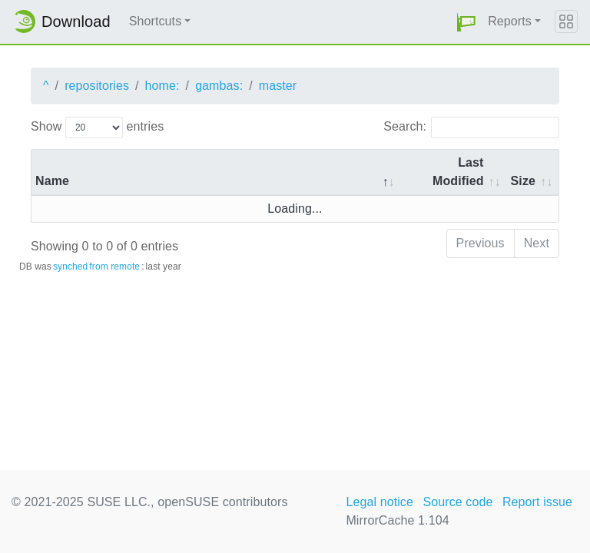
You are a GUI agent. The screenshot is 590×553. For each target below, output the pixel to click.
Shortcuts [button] (155, 21)
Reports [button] (510, 21)
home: (162, 85)
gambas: (219, 85)
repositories (97, 85)
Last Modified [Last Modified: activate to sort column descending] (458, 171)
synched (70, 266)
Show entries (97, 127)
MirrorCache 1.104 (397, 520)
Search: (471, 127)
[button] (466, 22)
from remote (114, 266)
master (278, 85)
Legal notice (379, 501)
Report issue (537, 501)
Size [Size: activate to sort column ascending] (523, 180)
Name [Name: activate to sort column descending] (52, 180)
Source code (457, 501)
